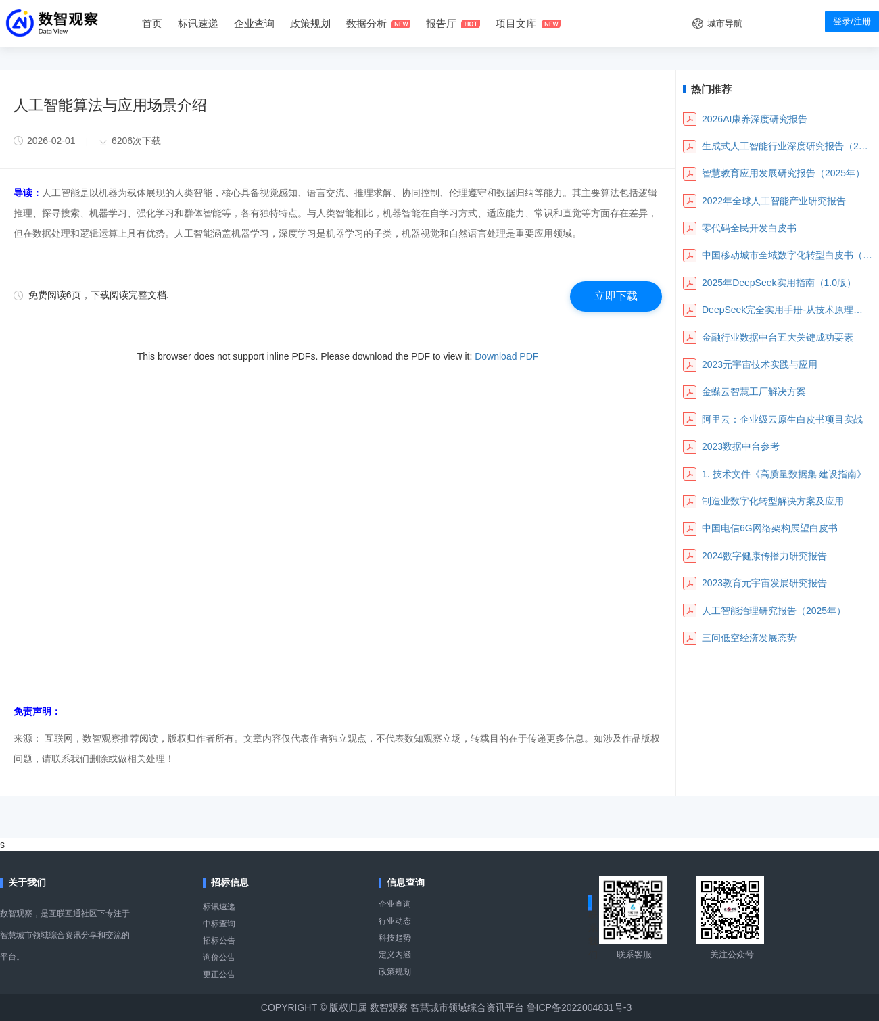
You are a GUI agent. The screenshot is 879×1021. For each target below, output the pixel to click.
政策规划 (310, 23)
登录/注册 (852, 21)
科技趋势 (395, 938)
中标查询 (219, 924)
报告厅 (441, 23)
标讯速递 (219, 907)
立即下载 (616, 296)
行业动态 (395, 921)
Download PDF (506, 356)
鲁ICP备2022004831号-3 (579, 1007)
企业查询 (254, 23)
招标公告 (219, 940)
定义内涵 (395, 955)
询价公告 (219, 957)
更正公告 (219, 974)
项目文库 (516, 23)
